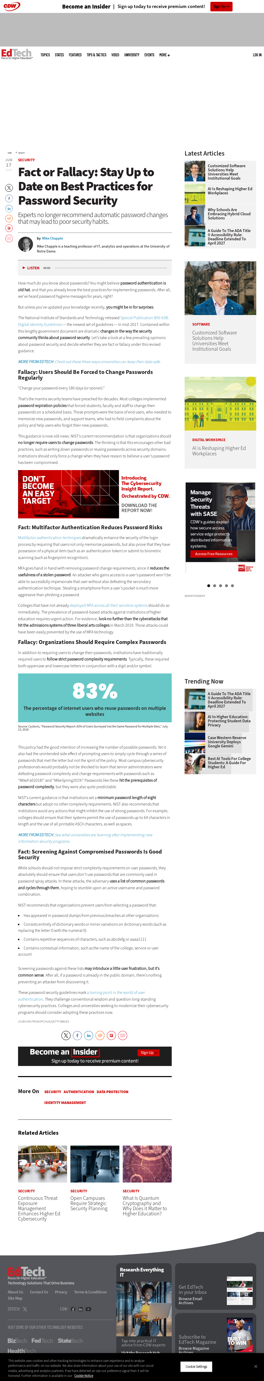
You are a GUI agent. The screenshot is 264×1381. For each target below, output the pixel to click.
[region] (132, 1367)
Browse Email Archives (190, 1301)
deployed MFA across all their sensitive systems (108, 605)
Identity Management (65, 1102)
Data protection (112, 1091)
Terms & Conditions (90, 1292)
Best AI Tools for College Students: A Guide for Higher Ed (229, 763)
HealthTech (22, 1351)
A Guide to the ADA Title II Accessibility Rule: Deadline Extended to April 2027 (229, 237)
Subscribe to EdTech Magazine (197, 1339)
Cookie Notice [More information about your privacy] (83, 1376)
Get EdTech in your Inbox (193, 1290)
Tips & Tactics (96, 55)
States (59, 55)
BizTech (17, 1340)
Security (21, 153)
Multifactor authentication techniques (49, 537)
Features (75, 55)
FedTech (42, 1340)
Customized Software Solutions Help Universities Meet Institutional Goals (226, 172)
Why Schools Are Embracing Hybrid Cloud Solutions (229, 214)
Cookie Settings (196, 1366)
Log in (257, 54)
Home (10, 153)
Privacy (61, 1292)
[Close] (255, 1366)
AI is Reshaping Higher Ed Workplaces (230, 191)
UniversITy (131, 55)
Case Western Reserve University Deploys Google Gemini (227, 742)
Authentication (79, 1091)
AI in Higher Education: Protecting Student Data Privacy (229, 721)
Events (149, 55)
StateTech (70, 1340)
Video (115, 55)
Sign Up (219, 6)
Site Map (15, 1298)
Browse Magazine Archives (194, 1351)
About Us (15, 1292)
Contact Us (39, 1292)
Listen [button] (33, 268)
